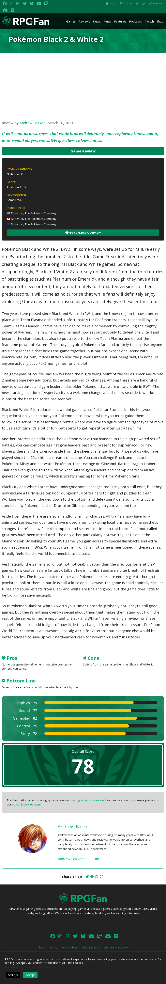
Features (120, 21)
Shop (160, 21)
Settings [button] (13, 975)
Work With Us (70, 947)
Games (71, 21)
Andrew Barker (32, 122)
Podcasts (135, 21)
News (97, 21)
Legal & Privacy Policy (116, 947)
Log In (143, 3)
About (112, 3)
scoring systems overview (87, 800)
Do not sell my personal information (28, 967)
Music (107, 21)
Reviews (84, 21)
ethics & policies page (26, 804)
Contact (127, 3)
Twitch (149, 21)
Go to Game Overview (83, 232)
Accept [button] (30, 975)
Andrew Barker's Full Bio (78, 858)
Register (157, 3)
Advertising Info (91, 947)
